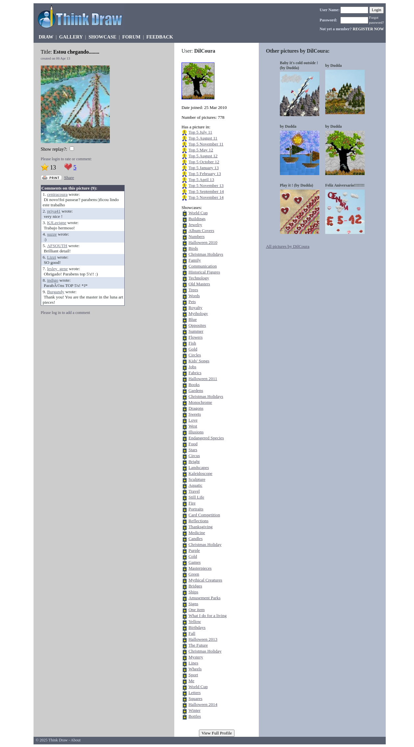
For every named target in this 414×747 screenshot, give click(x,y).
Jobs (192, 366)
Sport (193, 674)
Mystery (195, 657)
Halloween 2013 (202, 639)
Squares (195, 698)
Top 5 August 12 (202, 155)
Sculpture (196, 479)
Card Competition (204, 514)
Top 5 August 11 (202, 138)
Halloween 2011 (202, 378)
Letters (194, 692)
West (192, 426)
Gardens (195, 390)
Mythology (198, 313)
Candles (195, 538)
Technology (198, 277)
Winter (194, 710)
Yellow (194, 621)
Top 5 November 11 (205, 144)
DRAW (45, 36)
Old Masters (199, 283)
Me (191, 680)
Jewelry (195, 224)
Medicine (196, 532)
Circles (194, 354)
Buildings (197, 218)
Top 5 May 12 (200, 149)
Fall (191, 633)
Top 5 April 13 (201, 179)
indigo (52, 280)
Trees (193, 289)
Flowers (195, 337)
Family (194, 260)
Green (193, 574)
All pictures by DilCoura (287, 246)
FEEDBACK (159, 36)
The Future (198, 645)
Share (69, 177)
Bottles (194, 716)
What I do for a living (207, 615)
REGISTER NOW (368, 29)
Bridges (195, 585)
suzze (52, 234)
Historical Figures (204, 272)
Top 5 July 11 (200, 132)
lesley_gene (57, 268)
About (76, 740)
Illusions (196, 431)
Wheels (195, 668)
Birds (193, 248)
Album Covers (201, 230)
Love (192, 420)
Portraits (195, 508)
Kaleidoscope (200, 473)
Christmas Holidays (205, 254)
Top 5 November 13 (206, 185)
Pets (192, 301)
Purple (194, 550)
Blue (192, 319)
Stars (192, 449)
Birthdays (197, 627)
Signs (193, 603)
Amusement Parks (204, 597)
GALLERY (71, 36)
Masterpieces (199, 568)
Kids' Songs (198, 360)
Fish (192, 343)
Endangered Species (206, 437)
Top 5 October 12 (203, 161)
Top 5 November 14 (206, 197)
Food (192, 443)
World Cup (198, 212)
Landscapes (198, 467)
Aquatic (195, 485)
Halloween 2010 (202, 242)
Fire (191, 503)
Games (194, 562)
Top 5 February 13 (204, 173)
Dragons (195, 408)
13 (53, 167)
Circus (194, 455)
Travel (194, 491)
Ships (193, 591)
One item (196, 609)
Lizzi (51, 257)
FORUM (131, 36)
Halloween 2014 (202, 704)
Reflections (198, 520)
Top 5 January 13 (203, 167)
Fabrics (194, 372)
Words (194, 295)
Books (194, 384)
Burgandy (55, 291)
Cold (192, 556)
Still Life (196, 497)
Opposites (197, 325)
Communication (202, 266)
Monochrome (200, 402)
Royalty (195, 307)
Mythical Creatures (205, 580)
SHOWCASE (102, 36)
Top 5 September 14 (206, 191)
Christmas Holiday (204, 544)
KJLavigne (56, 222)
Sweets (194, 414)
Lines (193, 662)
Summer (195, 331)
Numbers (196, 236)
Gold (192, 349)
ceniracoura (57, 194)
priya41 (54, 211)
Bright (194, 461)
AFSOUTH (57, 245)
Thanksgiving (200, 526)
